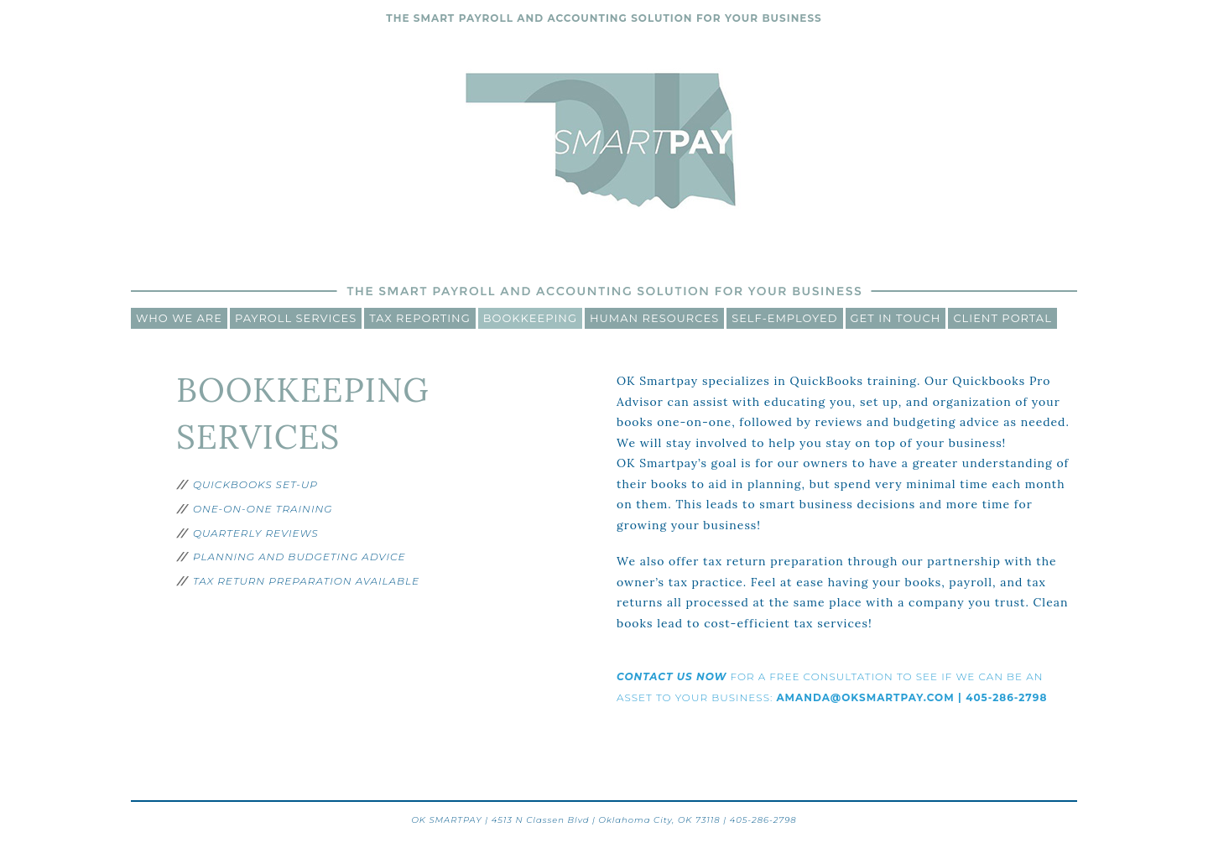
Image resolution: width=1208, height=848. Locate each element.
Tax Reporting (419, 318)
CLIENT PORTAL (1002, 318)
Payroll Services (296, 318)
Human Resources (654, 318)
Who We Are (179, 318)
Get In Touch (896, 318)
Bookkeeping (530, 318)
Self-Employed (784, 318)
